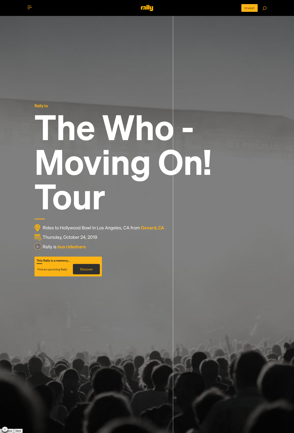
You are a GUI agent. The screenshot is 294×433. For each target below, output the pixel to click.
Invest (250, 8)
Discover (86, 269)
